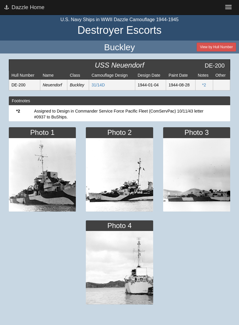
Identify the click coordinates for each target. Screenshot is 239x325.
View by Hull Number (216, 47)
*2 (204, 85)
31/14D (98, 85)
